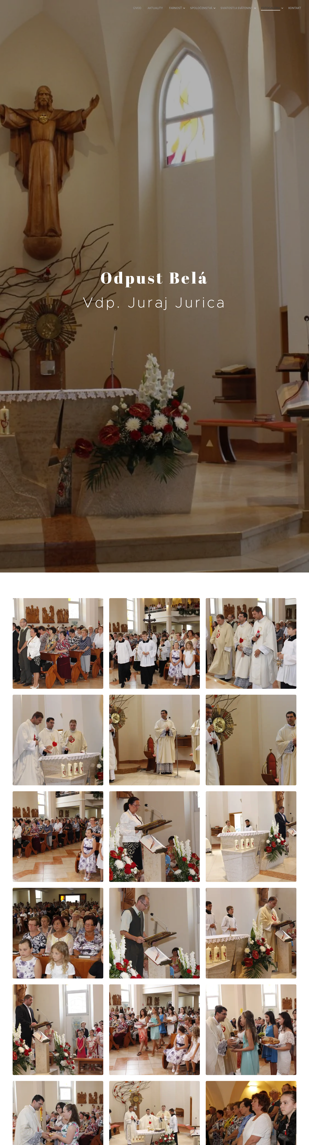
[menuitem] (148, 8)
